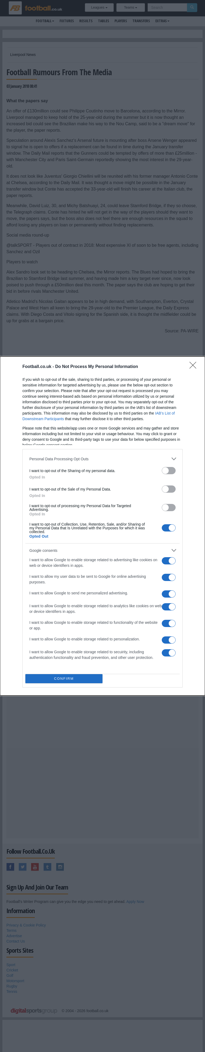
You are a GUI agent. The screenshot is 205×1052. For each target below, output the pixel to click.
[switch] (169, 470)
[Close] (195, 367)
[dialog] (102, 526)
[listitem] (102, 459)
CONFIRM (64, 679)
